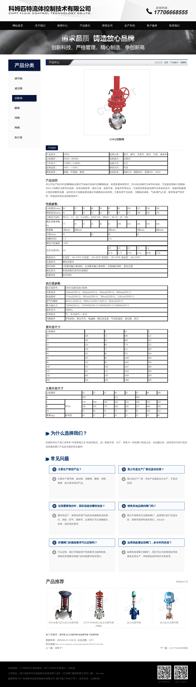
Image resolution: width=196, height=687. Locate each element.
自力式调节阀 (134, 622)
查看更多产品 (182, 582)
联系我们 (174, 25)
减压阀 (18, 88)
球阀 (17, 117)
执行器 (18, 137)
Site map (100, 673)
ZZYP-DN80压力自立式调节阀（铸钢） (98, 624)
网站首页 (18, 25)
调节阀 (18, 78)
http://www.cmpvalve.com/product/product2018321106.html (79, 644)
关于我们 (40, 25)
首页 (166, 62)
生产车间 (129, 25)
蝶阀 (17, 108)
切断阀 (18, 98)
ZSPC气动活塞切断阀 (178, 648)
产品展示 (85, 25)
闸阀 (17, 127)
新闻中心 (62, 25)
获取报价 (161, 520)
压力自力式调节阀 (169, 622)
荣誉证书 (107, 25)
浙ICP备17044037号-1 (66, 678)
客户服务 (152, 25)
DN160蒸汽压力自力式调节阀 (63, 622)
